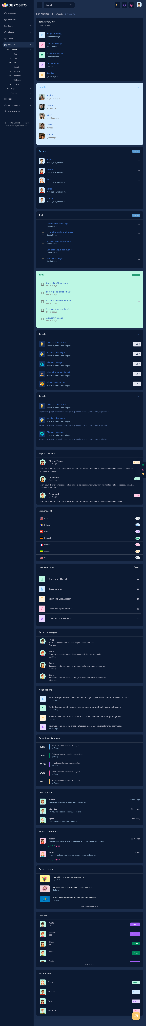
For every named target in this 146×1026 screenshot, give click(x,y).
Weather (14, 76)
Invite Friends (90, 965)
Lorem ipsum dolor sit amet (60, 232)
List (12, 63)
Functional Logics (55, 53)
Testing (50, 73)
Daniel (50, 124)
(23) (58, 860)
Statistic (14, 71)
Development (53, 63)
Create (135, 151)
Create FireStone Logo (57, 223)
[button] (39, 5)
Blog (12, 54)
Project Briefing (54, 33)
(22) (58, 846)
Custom (19, 50)
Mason (50, 105)
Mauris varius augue (56, 352)
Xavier (51, 952)
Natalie (50, 134)
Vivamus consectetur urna (59, 241)
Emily (49, 115)
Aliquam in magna (55, 258)
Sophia (50, 95)
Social (13, 67)
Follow (136, 943)
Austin (51, 923)
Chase (51, 942)
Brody (51, 961)
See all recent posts (89, 906)
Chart (13, 58)
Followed (135, 924)
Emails (13, 84)
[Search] (56, 5)
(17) (50, 846)
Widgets (14, 80)
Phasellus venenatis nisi (58, 372)
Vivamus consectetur (57, 382)
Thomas (52, 932)
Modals (19, 93)
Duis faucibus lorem (56, 342)
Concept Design (54, 43)
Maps (19, 89)
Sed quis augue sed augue (59, 249)
